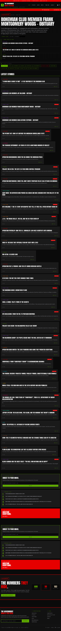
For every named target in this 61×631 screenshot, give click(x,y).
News (29, 5)
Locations (53, 65)
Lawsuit (52, 5)
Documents (16, 65)
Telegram (57, 627)
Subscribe (25, 620)
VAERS (38, 5)
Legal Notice (49, 613)
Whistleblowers (33, 68)
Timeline (47, 5)
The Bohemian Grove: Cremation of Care (15, 493)
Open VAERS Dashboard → (8, 595)
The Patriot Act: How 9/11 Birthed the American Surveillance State (22, 498)
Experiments (37, 65)
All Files (4, 65)
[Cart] (57, 5)
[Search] (59, 5)
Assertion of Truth (51, 614)
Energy (22, 65)
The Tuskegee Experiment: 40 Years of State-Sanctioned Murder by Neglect (23, 496)
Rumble (52, 627)
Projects (12, 68)
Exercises (29, 65)
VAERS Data (34, 621)
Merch (42, 5)
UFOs (26, 68)
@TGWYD (47, 627)
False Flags (45, 65)
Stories (33, 5)
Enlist (30, 485)
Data (10, 65)
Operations (4, 68)
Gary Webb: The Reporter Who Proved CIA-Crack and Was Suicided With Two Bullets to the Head (28, 501)
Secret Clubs (19, 68)
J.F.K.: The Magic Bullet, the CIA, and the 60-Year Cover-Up (19, 504)
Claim (48, 618)
